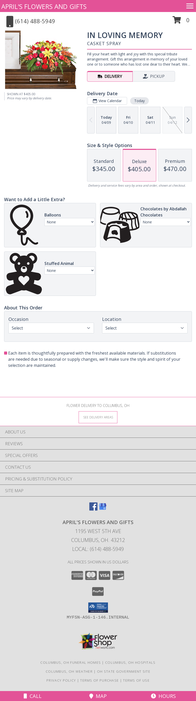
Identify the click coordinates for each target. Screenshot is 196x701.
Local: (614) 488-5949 (98, 549)
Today (139, 100)
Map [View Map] (98, 696)
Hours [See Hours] (163, 696)
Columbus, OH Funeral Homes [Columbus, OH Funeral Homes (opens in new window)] (70, 662)
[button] (181, 22)
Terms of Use (136, 680)
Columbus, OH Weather (69, 671)
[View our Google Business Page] (103, 509)
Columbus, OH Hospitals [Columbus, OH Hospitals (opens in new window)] (130, 662)
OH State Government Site (123, 671)
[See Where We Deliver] (98, 417)
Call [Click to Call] (33, 696)
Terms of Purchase (99, 680)
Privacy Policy (61, 680)
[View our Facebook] (93, 509)
